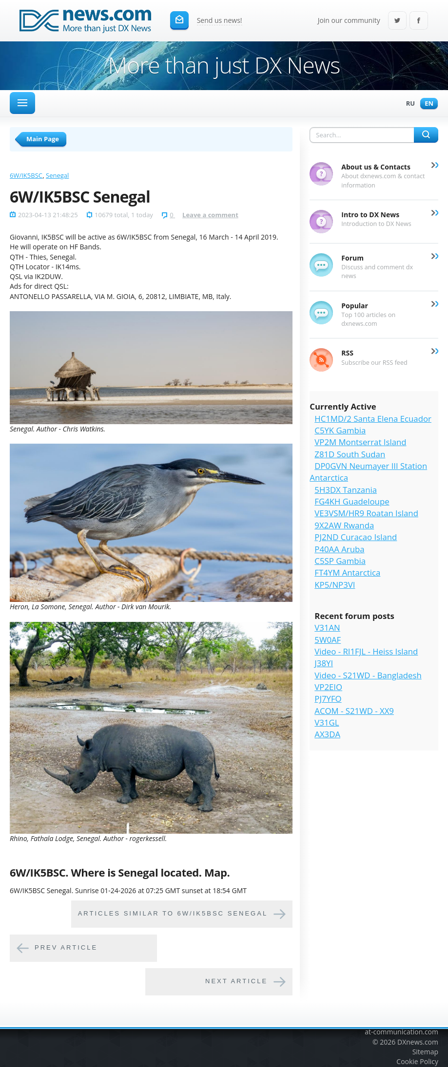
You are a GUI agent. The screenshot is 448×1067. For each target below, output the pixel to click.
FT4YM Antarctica (347, 572)
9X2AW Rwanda (344, 525)
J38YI (323, 663)
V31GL (326, 722)
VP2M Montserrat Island (360, 442)
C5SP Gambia (340, 560)
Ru (408, 104)
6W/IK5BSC (26, 175)
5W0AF (327, 639)
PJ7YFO (327, 698)
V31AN (327, 627)
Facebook (419, 21)
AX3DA (327, 734)
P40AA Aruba (339, 549)
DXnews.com (417, 1042)
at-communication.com (401, 1031)
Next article (236, 981)
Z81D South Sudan (349, 454)
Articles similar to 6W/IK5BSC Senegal (173, 913)
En (426, 104)
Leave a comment (210, 214)
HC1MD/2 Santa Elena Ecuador (372, 418)
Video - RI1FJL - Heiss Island (366, 651)
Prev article (66, 948)
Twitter (397, 21)
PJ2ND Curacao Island (355, 537)
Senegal (57, 175)
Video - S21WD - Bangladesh (367, 675)
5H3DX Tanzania (345, 489)
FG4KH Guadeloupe (351, 501)
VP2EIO (328, 687)
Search (426, 135)
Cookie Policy (417, 1061)
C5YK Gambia (340, 430)
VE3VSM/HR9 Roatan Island (366, 513)
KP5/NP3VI (334, 584)
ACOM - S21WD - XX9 (354, 710)
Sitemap (425, 1051)
